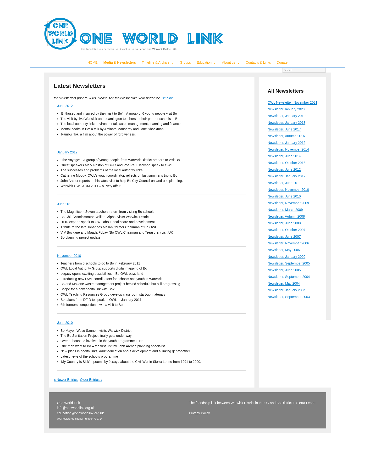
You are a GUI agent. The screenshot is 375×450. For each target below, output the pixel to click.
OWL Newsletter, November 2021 (292, 102)
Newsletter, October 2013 (286, 163)
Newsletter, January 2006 (286, 257)
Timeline (167, 98)
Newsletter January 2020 (286, 109)
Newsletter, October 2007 (286, 230)
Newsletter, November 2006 (288, 243)
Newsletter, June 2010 (284, 196)
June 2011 (65, 204)
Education (204, 62)
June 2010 (65, 323)
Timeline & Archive (155, 62)
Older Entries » (91, 380)
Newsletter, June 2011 (284, 183)
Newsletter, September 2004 (289, 277)
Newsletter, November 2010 (288, 189)
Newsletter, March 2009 (285, 210)
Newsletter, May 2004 (284, 283)
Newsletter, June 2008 (284, 223)
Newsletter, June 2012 (284, 169)
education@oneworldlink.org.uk (80, 413)
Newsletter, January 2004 (286, 290)
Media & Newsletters (119, 62)
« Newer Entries (66, 380)
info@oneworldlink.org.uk (75, 408)
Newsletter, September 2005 (289, 263)
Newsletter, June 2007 (284, 236)
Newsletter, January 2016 (286, 143)
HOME (93, 62)
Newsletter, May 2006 (284, 250)
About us (228, 62)
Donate (282, 62)
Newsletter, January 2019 (286, 116)
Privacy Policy (199, 413)
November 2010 (69, 256)
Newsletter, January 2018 (286, 122)
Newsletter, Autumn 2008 (286, 216)
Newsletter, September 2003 (289, 297)
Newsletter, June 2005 (284, 270)
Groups (185, 62)
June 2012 (65, 106)
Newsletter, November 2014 (288, 149)
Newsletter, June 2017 (284, 129)
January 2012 (67, 152)
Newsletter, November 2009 (288, 203)
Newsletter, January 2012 (286, 176)
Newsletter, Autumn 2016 (286, 136)
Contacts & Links (258, 62)
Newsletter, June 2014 (284, 156)
